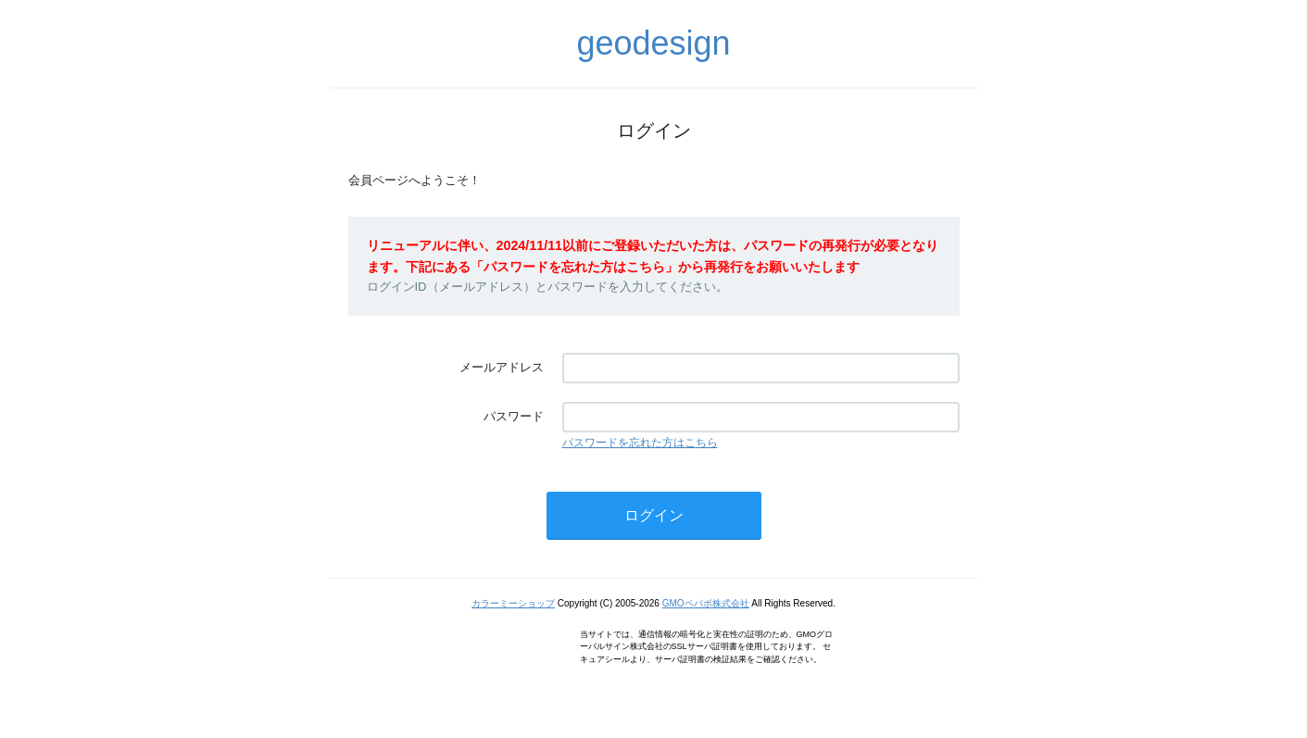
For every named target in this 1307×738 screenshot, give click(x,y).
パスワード (514, 416)
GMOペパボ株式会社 (705, 603)
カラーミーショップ (513, 603)
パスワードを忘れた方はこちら (640, 442)
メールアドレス (501, 367)
